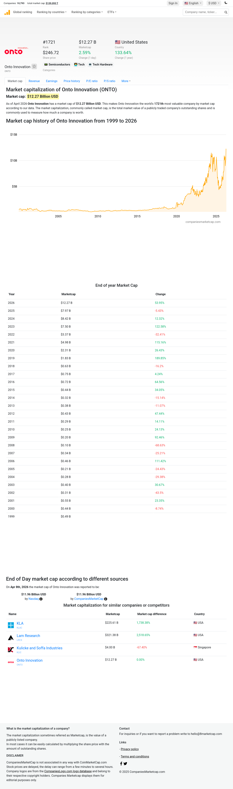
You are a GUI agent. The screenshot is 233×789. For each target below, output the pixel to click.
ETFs (111, 12)
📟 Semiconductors (57, 64)
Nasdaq (34, 599)
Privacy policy (130, 749)
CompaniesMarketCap (89, 599)
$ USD (212, 3)
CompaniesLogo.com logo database (68, 771)
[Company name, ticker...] (206, 12)
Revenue (34, 81)
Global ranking (22, 12)
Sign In (173, 3)
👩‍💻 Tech (79, 64)
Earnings (51, 81)
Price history (72, 81)
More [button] (125, 81)
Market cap (15, 81)
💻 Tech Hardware (100, 64)
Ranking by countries (51, 12)
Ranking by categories (85, 12)
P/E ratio (92, 81)
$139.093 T (52, 3)
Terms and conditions (135, 756)
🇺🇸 (191, 3)
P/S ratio (109, 81)
